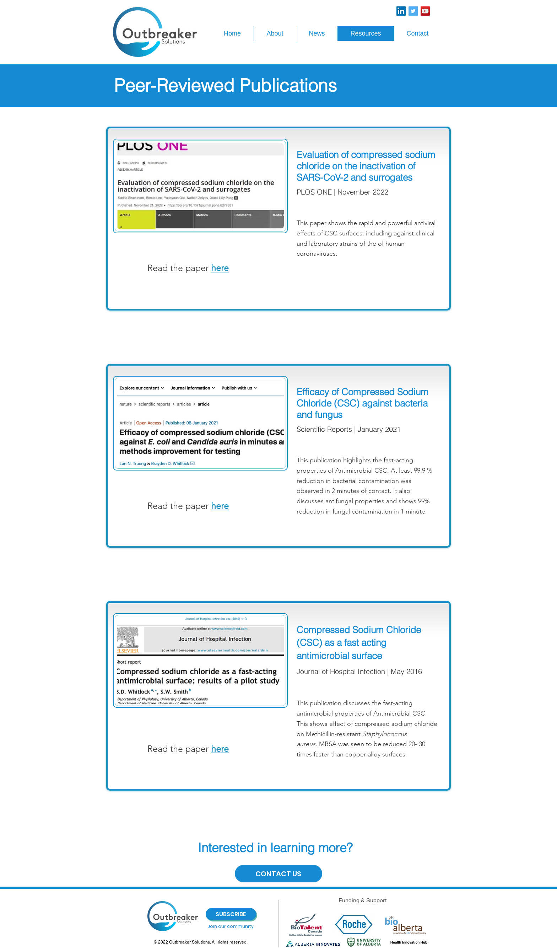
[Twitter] (413, 11)
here (220, 505)
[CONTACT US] (278, 873)
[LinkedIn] (401, 11)
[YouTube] (425, 11)
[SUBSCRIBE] (231, 914)
